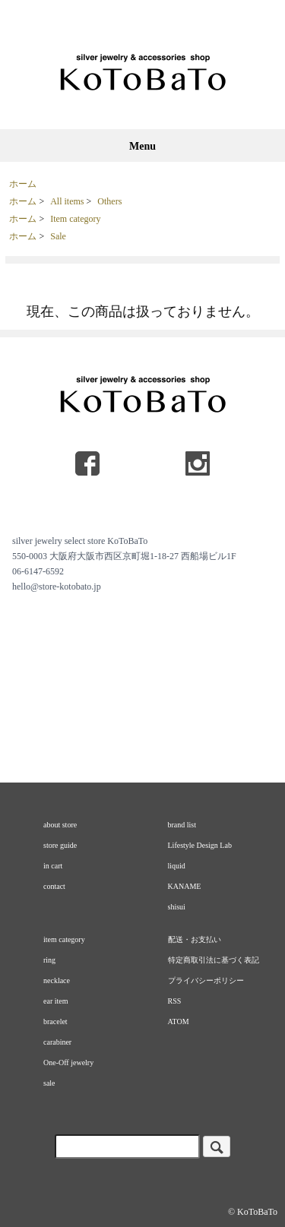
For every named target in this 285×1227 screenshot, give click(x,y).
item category (64, 939)
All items (67, 201)
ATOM (178, 1021)
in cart (52, 866)
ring (49, 960)
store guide (60, 845)
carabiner (57, 1042)
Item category (75, 218)
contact (54, 886)
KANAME (184, 886)
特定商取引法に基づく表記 (213, 960)
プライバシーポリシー (206, 980)
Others (109, 201)
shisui (176, 907)
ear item (55, 1001)
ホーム (22, 184)
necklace (56, 980)
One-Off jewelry (68, 1062)
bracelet (55, 1021)
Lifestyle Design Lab (200, 845)
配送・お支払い (194, 939)
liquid (176, 866)
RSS (175, 1001)
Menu (142, 146)
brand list (182, 825)
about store (60, 825)
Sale (58, 236)
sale (49, 1083)
